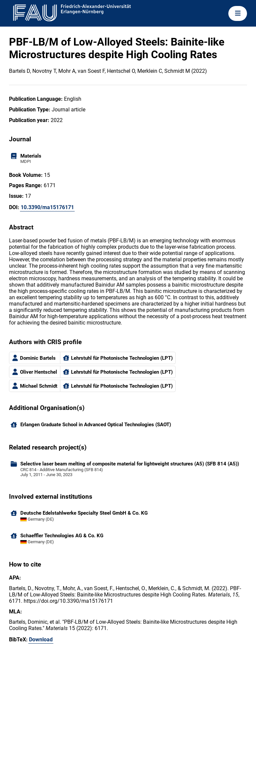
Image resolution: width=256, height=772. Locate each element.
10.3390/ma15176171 (47, 207)
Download (41, 639)
